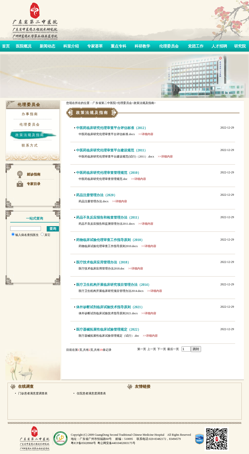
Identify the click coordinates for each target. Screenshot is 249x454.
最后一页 (173, 349)
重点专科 (118, 46)
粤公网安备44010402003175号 (116, 443)
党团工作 (195, 46)
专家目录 (33, 184)
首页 (6, 46)
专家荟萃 (95, 46)
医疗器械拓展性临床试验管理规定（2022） (108, 329)
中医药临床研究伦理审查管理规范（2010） (108, 173)
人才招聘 (219, 46)
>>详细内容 (146, 134)
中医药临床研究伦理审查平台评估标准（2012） (112, 128)
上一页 (151, 349)
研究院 (240, 46)
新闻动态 (47, 46)
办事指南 (30, 114)
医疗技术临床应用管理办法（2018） (103, 262)
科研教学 (142, 46)
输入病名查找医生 (25, 235)
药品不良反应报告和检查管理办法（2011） (108, 217)
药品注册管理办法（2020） (96, 195)
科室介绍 (71, 46)
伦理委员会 (169, 46)
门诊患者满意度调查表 (32, 393)
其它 (45, 235)
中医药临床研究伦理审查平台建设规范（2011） (112, 150)
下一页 (161, 349)
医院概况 (23, 46)
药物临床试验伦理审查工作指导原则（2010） (110, 240)
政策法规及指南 (29, 135)
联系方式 (30, 145)
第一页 (141, 349)
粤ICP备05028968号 (83, 443)
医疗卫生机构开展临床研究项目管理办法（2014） (113, 285)
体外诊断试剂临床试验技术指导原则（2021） (110, 307)
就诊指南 (33, 174)
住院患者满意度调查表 (91, 393)
